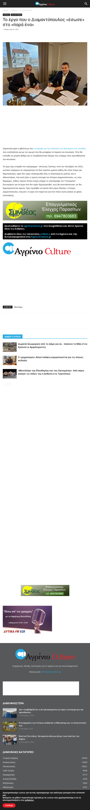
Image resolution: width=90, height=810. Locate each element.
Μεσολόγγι (18, 307)
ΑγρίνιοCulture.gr (41, 236)
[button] (86, 3)
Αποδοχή (9, 805)
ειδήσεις (45, 233)
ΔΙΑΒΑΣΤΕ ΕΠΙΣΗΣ (12, 337)
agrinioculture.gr (33, 225)
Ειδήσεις (14, 10)
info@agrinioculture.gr (51, 671)
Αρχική (5, 10)
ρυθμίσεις (29, 800)
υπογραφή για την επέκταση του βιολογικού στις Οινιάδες (59, 148)
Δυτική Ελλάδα (26, 10)
